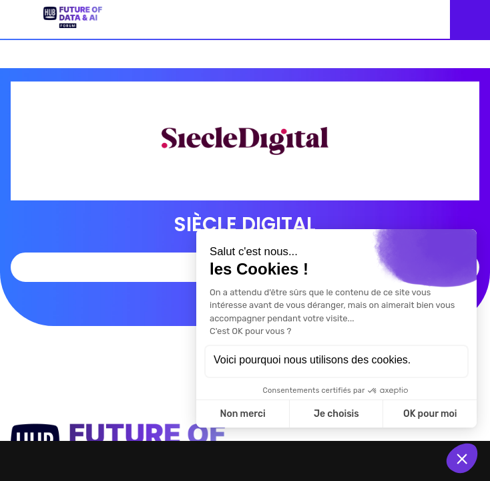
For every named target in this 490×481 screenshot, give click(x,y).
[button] (20, 20)
